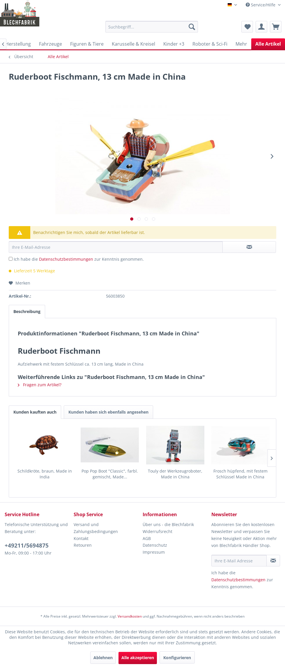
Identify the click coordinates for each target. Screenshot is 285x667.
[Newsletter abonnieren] (273, 560)
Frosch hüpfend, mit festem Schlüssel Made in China (240, 474)
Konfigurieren (177, 657)
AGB (147, 538)
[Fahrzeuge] (50, 43)
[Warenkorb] (276, 27)
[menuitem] (151, 27)
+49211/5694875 (27, 545)
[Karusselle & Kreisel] (133, 43)
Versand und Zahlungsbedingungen (96, 528)
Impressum (154, 552)
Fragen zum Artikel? (39, 384)
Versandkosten (130, 616)
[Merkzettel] (247, 27)
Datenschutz (155, 545)
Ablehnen (103, 657)
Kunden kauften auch (34, 412)
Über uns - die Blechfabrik (168, 524)
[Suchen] (192, 27)
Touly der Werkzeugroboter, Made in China (175, 474)
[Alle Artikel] (268, 43)
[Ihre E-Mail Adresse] (238, 560)
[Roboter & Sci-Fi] (209, 43)
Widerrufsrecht (157, 531)
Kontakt (81, 538)
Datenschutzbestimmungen (66, 259)
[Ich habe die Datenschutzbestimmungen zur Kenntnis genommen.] (11, 259)
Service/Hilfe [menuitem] (261, 5)
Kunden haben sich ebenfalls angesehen (108, 412)
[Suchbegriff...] (151, 27)
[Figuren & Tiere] (87, 43)
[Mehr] (241, 43)
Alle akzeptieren (137, 657)
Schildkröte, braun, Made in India (44, 474)
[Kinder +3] (173, 43)
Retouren (83, 545)
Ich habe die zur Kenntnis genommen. (79, 259)
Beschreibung (26, 311)
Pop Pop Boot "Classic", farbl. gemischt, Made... (110, 474)
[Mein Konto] (261, 27)
